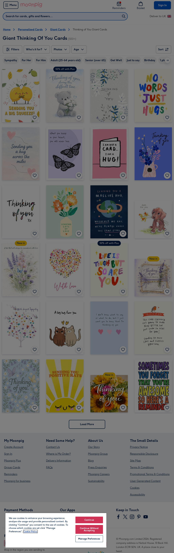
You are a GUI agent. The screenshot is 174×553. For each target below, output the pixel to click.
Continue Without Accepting (89, 529)
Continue (89, 520)
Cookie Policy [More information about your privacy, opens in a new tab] (30, 531)
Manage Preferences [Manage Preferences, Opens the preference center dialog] (89, 539)
